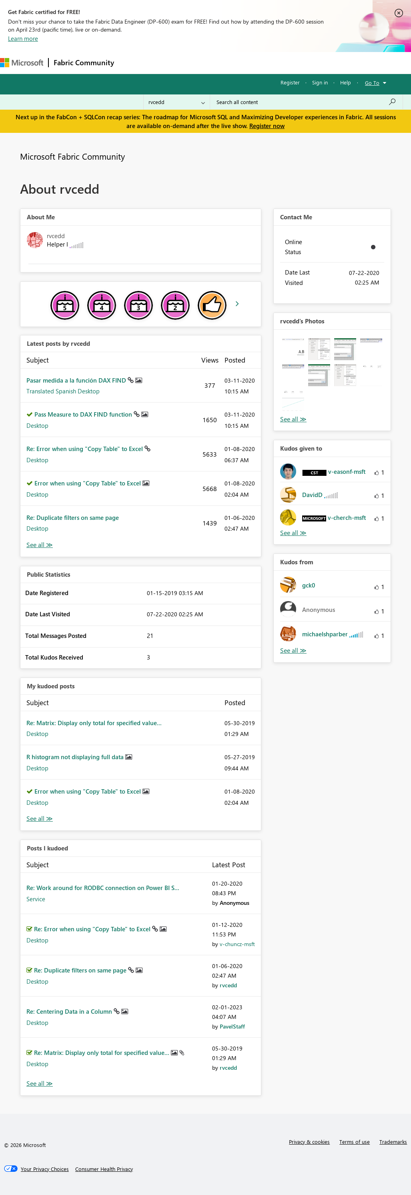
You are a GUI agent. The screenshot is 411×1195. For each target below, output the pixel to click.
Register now (267, 126)
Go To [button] (372, 82)
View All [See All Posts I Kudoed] (39, 1083)
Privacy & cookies (309, 1141)
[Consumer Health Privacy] (104, 1169)
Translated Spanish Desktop (63, 391)
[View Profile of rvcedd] (228, 985)
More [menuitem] (299, 62)
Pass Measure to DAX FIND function (84, 414)
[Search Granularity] (177, 102)
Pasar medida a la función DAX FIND (77, 380)
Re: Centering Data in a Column (70, 1011)
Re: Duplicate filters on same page (72, 517)
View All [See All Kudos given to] (293, 532)
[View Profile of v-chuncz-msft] (237, 944)
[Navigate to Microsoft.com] (21, 62)
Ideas (200, 62)
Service (35, 899)
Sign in (320, 82)
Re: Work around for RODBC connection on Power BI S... (102, 888)
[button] (293, 349)
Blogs (271, 62)
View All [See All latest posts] (39, 544)
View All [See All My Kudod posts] (39, 818)
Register (290, 82)
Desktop (37, 425)
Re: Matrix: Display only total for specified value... (94, 723)
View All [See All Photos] (293, 419)
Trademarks (393, 1141)
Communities (236, 62)
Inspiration (167, 62)
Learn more (23, 38)
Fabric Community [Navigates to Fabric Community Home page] (84, 62)
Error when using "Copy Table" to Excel (88, 483)
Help (345, 82)
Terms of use (354, 1141)
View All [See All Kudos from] (293, 650)
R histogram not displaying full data (75, 757)
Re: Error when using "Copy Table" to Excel (85, 449)
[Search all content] (306, 102)
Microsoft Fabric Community (72, 156)
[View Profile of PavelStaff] (232, 1026)
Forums (132, 62)
